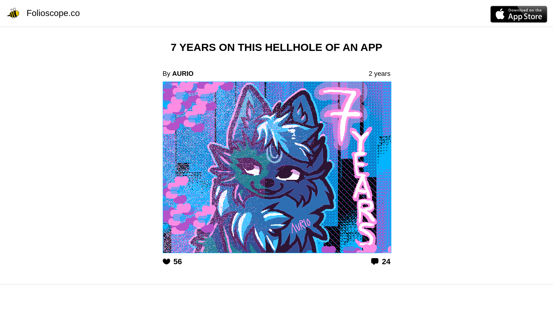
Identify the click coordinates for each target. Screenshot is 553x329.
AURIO (182, 73)
